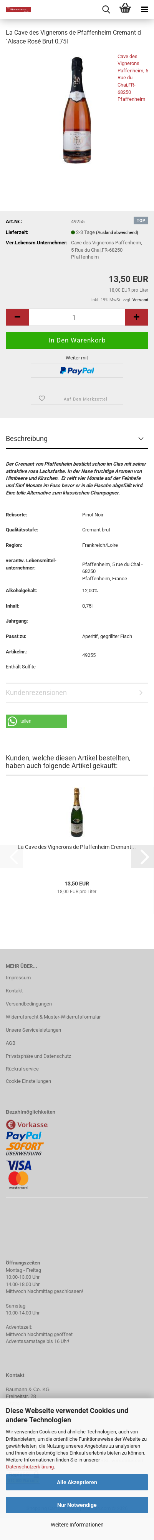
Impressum (18, 977)
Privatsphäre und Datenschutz (38, 1056)
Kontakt (14, 991)
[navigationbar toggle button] (144, 9)
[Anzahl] (77, 317)
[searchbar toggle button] (106, 9)
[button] (17, 317)
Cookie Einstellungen (28, 1081)
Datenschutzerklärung (30, 1467)
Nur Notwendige (77, 1505)
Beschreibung (27, 438)
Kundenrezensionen (36, 692)
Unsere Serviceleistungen (33, 1030)
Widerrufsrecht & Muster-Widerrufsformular (53, 1017)
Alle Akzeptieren (77, 1482)
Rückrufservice (22, 1069)
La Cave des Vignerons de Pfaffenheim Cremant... (77, 847)
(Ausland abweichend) (117, 232)
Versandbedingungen (29, 1004)
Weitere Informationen (77, 1525)
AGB (10, 1043)
